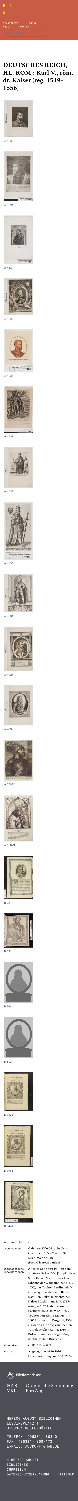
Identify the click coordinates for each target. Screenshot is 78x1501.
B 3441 (8, 1226)
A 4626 (8, 319)
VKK (12, 1390)
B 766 (8, 1006)
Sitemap (66, 1474)
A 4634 (8, 616)
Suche (33, 23)
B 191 (8, 951)
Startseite (10, 23)
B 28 (7, 903)
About (7, 26)
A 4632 (8, 491)
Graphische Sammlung (49, 1385)
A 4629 (8, 267)
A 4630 (8, 729)
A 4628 (8, 140)
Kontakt (25, 26)
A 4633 (8, 563)
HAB (12, 1385)
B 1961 (8, 1170)
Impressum (16, 1469)
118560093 (44, 1345)
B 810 (8, 1061)
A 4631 (8, 436)
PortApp (35, 1390)
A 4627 (8, 375)
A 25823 (9, 845)
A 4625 (8, 674)
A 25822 (9, 784)
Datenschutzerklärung (28, 1474)
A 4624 (8, 205)
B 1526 (8, 1114)
